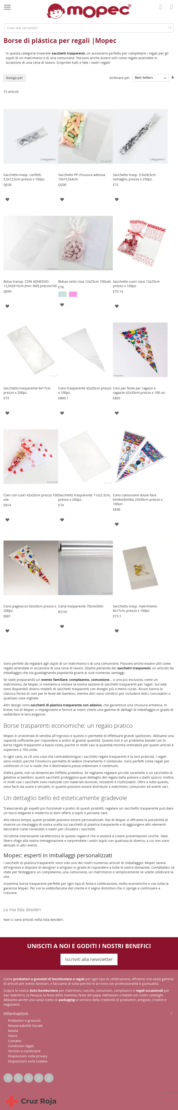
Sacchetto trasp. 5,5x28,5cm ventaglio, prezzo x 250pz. (134, 177)
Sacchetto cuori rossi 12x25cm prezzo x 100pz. (136, 283)
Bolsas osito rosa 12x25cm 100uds (84, 281)
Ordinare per (119, 77)
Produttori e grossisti (24, 1020)
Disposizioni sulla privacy (27, 1056)
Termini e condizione (24, 1051)
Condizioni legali (21, 1046)
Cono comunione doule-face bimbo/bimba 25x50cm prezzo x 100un (137, 499)
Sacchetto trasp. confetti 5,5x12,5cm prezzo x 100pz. (24, 177)
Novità (13, 1030)
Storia (12, 1036)
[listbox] (85, 294)
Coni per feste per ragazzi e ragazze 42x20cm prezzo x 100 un (139, 390)
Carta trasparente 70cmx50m (80, 606)
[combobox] (89, 28)
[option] (62, 294)
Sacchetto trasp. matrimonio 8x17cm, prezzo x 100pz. (135, 608)
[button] (7, 199)
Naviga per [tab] (14, 78)
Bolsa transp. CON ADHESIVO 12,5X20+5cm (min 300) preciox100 (30, 283)
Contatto (14, 1041)
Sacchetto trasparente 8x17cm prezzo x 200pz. (27, 390)
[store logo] (89, 11)
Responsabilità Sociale (25, 1025)
